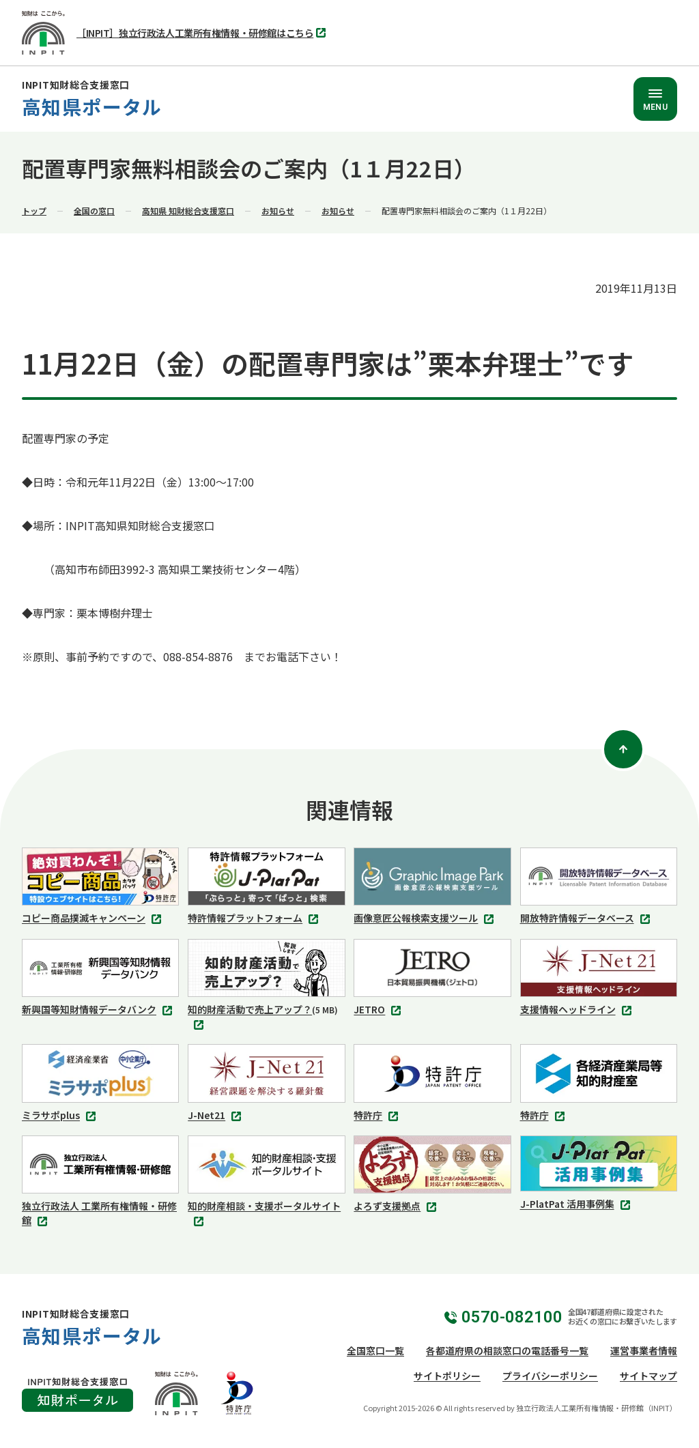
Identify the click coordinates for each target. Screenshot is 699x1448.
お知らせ (277, 210)
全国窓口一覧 (375, 1350)
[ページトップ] (623, 749)
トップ (34, 210)
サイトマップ (648, 1375)
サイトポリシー (447, 1375)
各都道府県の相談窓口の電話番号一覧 (507, 1350)
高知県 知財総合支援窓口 (188, 210)
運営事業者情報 (643, 1350)
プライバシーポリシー (550, 1375)
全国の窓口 (94, 210)
